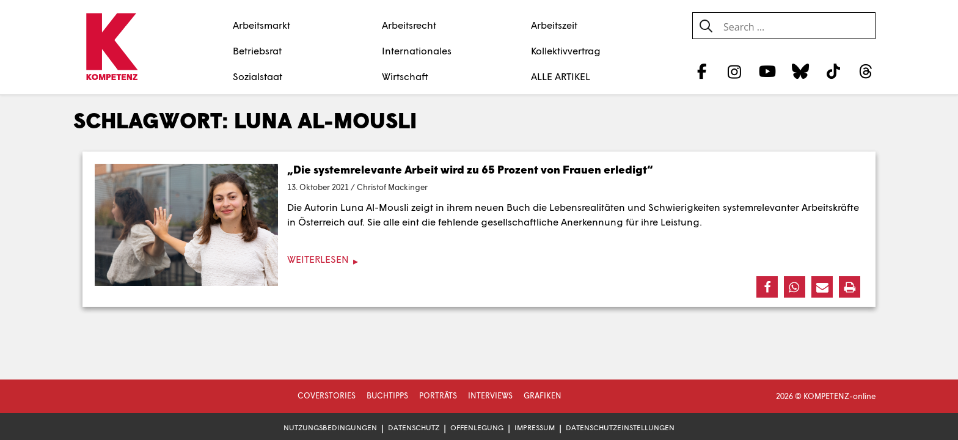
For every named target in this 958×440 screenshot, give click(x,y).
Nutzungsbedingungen (330, 427)
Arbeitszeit (554, 25)
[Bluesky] (800, 71)
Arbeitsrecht (409, 25)
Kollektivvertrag (566, 50)
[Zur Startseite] (111, 47)
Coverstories (327, 395)
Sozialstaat (257, 76)
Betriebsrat (257, 50)
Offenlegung (476, 427)
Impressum (534, 427)
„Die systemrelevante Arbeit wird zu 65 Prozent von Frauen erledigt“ (470, 169)
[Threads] (866, 71)
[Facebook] (701, 71)
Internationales (417, 50)
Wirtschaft (405, 76)
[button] (767, 287)
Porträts (438, 395)
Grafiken (542, 395)
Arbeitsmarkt (261, 25)
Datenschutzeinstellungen (620, 427)
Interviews (490, 395)
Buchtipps (387, 395)
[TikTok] (833, 71)
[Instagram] (734, 71)
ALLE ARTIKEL (560, 76)
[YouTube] (767, 71)
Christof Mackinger (392, 187)
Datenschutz (413, 427)
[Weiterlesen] (479, 259)
